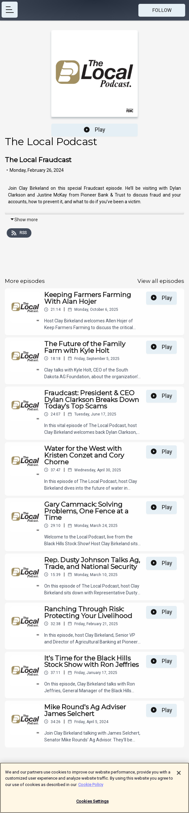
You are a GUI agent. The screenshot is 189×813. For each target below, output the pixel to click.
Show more (24, 219)
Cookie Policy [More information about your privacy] (90, 787)
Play (94, 130)
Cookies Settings (92, 804)
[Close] (179, 776)
